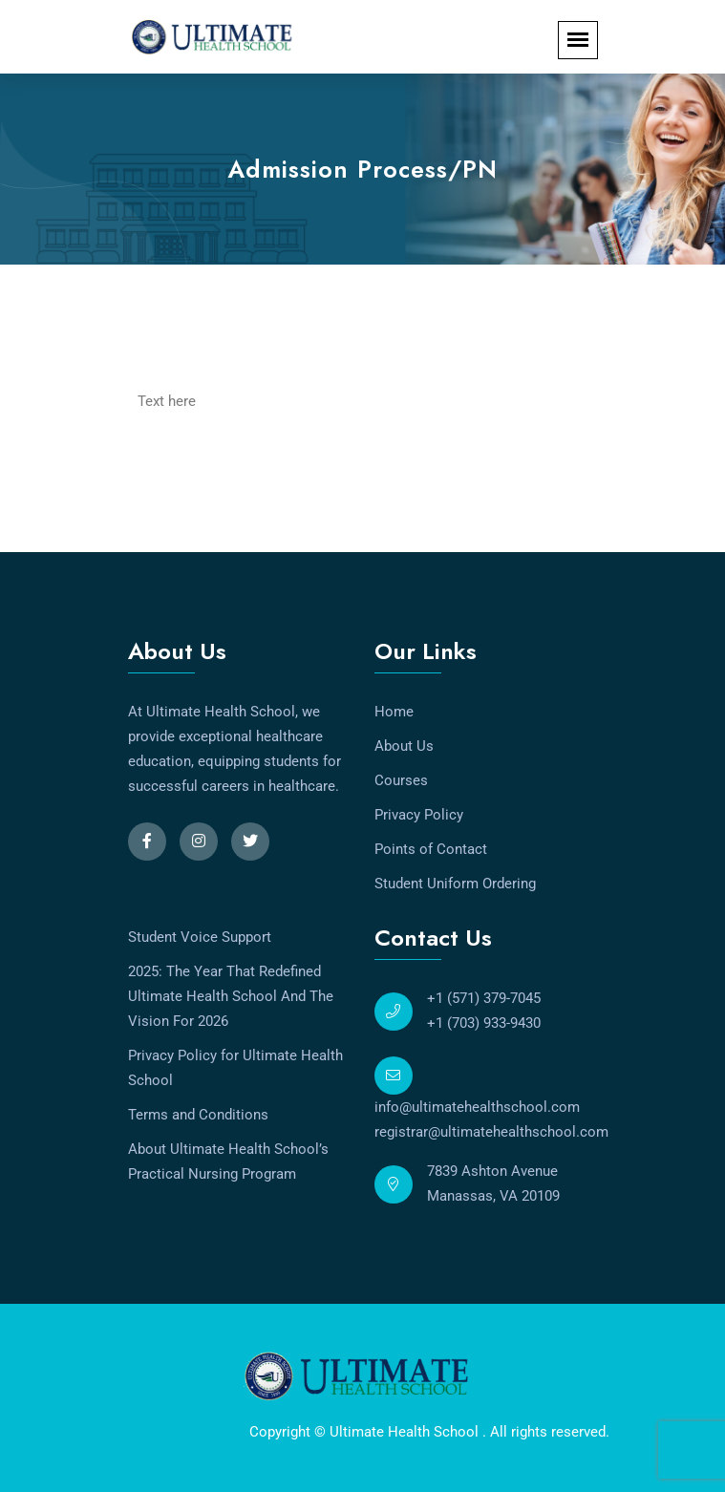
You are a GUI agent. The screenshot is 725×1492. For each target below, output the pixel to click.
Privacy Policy (418, 814)
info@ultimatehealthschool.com (477, 1107)
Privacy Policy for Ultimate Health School (235, 1068)
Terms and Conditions (198, 1114)
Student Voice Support (199, 937)
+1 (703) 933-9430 (484, 1023)
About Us (404, 746)
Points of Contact (430, 849)
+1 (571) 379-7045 (484, 998)
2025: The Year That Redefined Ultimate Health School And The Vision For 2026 (230, 996)
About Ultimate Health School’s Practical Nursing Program (228, 1161)
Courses (401, 780)
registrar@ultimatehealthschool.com (491, 1131)
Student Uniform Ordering (455, 883)
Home (394, 711)
